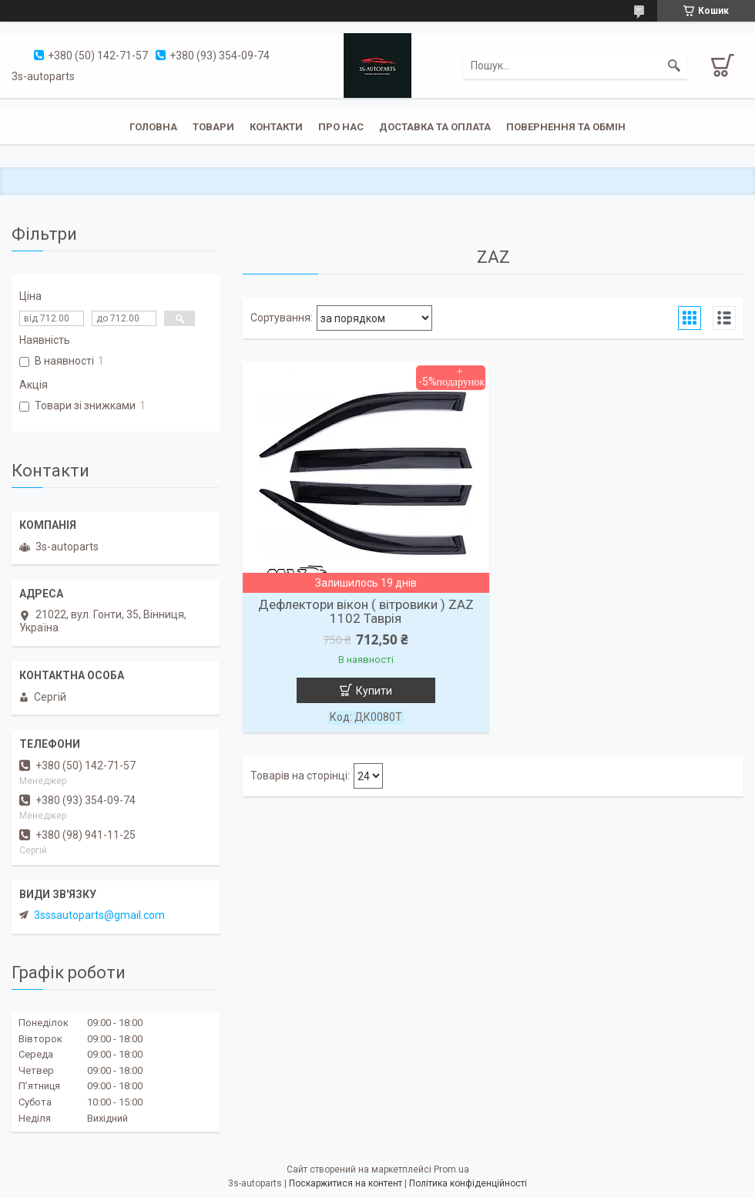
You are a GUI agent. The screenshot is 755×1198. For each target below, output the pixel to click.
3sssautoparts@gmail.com (99, 915)
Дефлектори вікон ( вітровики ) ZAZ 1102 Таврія (366, 611)
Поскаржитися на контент (345, 1183)
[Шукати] (674, 65)
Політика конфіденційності (468, 1183)
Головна (153, 127)
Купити (374, 691)
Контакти (276, 127)
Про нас (341, 127)
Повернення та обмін (566, 127)
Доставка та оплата (435, 127)
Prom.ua (451, 1169)
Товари (213, 127)
